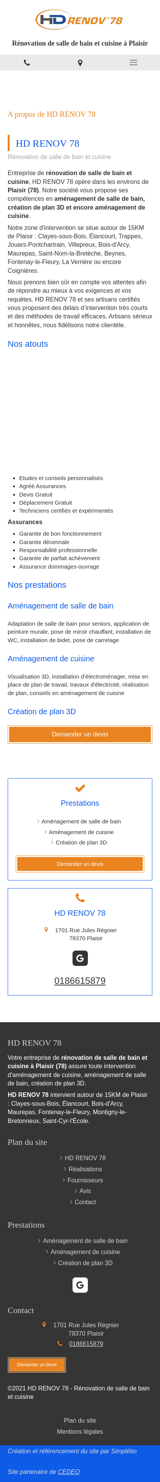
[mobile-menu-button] (133, 62)
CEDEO (69, 1472)
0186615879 (80, 980)
